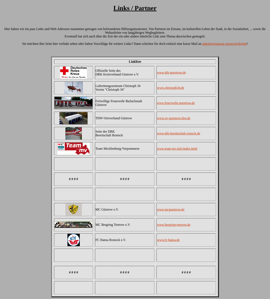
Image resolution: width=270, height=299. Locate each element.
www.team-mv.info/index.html (177, 148)
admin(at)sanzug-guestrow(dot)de (224, 43)
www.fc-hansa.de (168, 240)
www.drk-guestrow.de (171, 72)
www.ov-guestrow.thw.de (173, 118)
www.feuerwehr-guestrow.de (176, 103)
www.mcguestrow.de (170, 209)
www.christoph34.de (170, 87)
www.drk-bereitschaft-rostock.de (178, 133)
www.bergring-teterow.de (173, 224)
